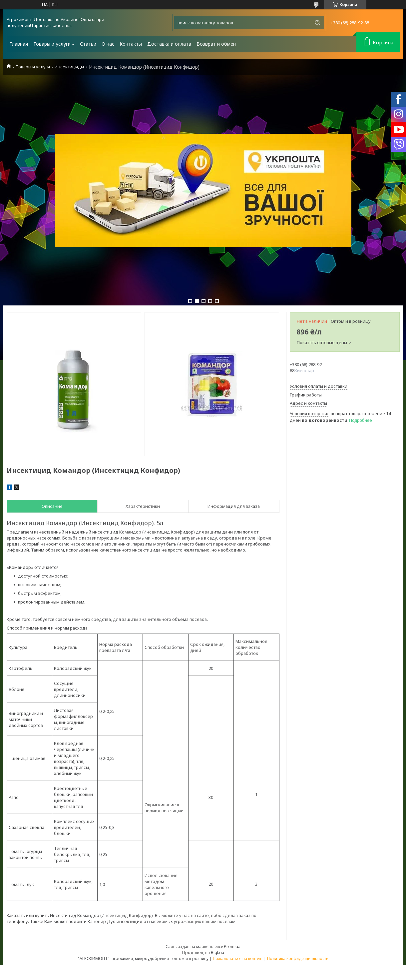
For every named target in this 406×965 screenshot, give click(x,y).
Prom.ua (232, 946)
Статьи (88, 44)
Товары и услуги (52, 44)
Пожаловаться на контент (238, 958)
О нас (108, 44)
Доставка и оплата (169, 44)
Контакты (131, 44)
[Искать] (317, 22)
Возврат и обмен (216, 44)
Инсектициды (69, 67)
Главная (18, 44)
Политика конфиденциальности (297, 958)
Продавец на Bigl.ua (203, 952)
